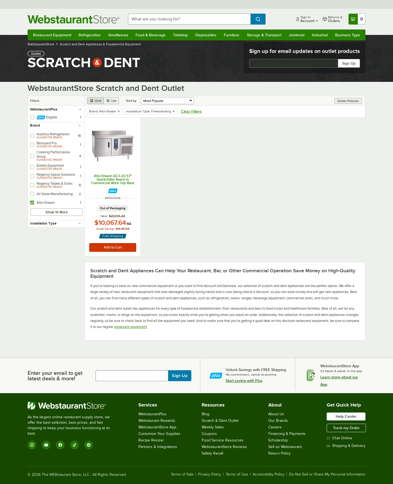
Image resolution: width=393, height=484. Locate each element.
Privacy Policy (209, 474)
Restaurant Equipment (52, 35)
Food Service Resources (222, 440)
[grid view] (95, 100)
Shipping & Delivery (346, 446)
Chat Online (339, 438)
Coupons (209, 434)
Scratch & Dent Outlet (220, 421)
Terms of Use (237, 474)
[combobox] (189, 19)
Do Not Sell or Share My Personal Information (327, 474)
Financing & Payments (287, 434)
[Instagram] (32, 445)
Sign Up (349, 63)
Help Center (346, 416)
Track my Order (346, 428)
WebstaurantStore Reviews (224, 447)
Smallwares (118, 35)
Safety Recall (212, 453)
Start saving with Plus (244, 380)
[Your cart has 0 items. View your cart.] (357, 19)
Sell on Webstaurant (285, 447)
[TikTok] (74, 445)
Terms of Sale (182, 474)
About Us (276, 414)
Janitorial (296, 35)
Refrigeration (90, 35)
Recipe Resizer (151, 440)
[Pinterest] (88, 445)
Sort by (131, 101)
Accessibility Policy (268, 474)
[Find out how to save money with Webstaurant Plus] (113, 191)
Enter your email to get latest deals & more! (55, 375)
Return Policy (279, 453)
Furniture (231, 35)
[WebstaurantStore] (72, 405)
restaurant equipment (130, 327)
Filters (34, 101)
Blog (205, 414)
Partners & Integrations (157, 447)
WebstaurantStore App (157, 427)
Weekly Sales (213, 427)
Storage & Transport (264, 35)
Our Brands (278, 421)
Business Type (347, 35)
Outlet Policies (348, 101)
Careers (275, 427)
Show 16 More (57, 212)
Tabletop (180, 35)
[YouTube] (46, 445)
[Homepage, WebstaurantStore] (73, 19)
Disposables (205, 35)
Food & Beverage (151, 35)
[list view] (111, 100)
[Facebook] (60, 445)
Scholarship (278, 440)
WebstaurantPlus (152, 414)
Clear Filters (191, 111)
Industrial (320, 35)
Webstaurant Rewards (156, 421)
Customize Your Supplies (159, 434)
